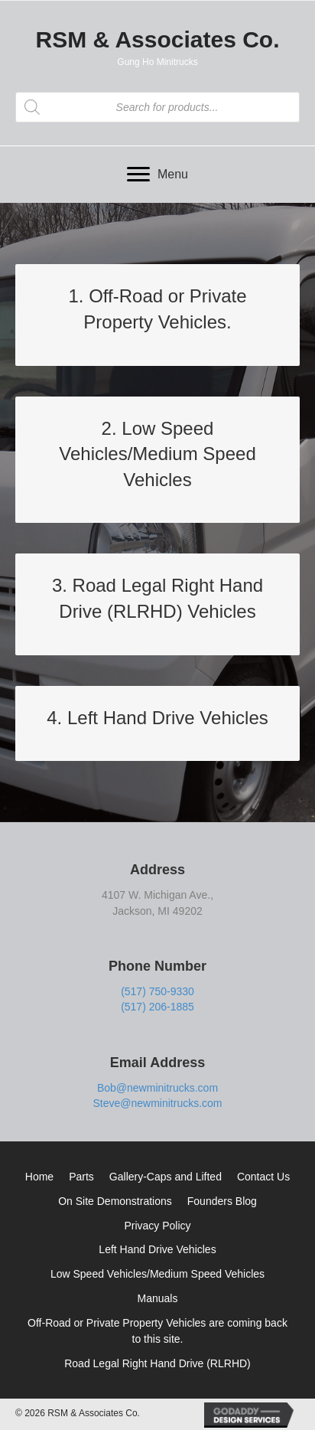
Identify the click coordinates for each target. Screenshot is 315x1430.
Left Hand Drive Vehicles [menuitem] (157, 1249)
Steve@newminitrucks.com (157, 1103)
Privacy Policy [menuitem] (157, 1225)
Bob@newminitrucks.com (157, 1088)
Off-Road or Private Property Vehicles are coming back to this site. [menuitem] (157, 1331)
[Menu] (157, 175)
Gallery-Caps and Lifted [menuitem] (165, 1176)
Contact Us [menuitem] (263, 1176)
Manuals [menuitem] (158, 1298)
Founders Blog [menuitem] (222, 1201)
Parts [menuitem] (81, 1176)
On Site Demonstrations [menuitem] (115, 1201)
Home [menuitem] (39, 1176)
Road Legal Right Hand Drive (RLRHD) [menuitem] (157, 1363)
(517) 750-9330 (157, 991)
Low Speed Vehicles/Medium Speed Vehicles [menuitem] (157, 1274)
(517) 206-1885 (157, 1007)
